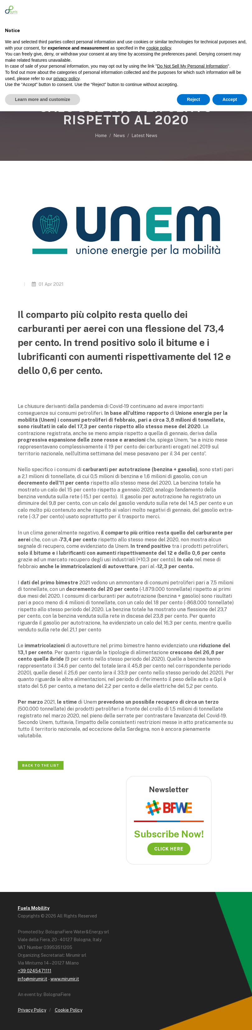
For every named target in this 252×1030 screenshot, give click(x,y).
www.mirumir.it (64, 978)
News (119, 135)
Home (101, 135)
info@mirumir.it (32, 978)
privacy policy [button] (66, 78)
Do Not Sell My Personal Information (192, 66)
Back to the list (40, 765)
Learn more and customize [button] (42, 99)
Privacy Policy (32, 1010)
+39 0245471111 (34, 970)
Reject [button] (193, 99)
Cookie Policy (68, 1010)
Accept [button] (229, 99)
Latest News (144, 135)
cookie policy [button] (158, 48)
